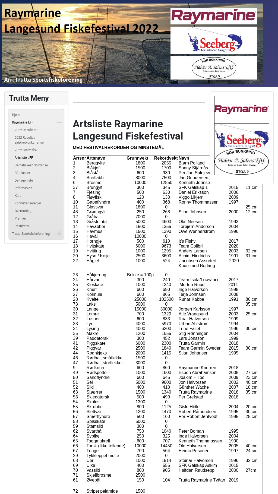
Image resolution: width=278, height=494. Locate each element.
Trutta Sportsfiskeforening (31, 234)
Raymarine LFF (22, 122)
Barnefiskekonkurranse (31, 165)
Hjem (16, 115)
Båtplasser (22, 173)
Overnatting (23, 211)
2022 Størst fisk (26, 150)
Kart (18, 196)
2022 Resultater (26, 130)
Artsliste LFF (24, 158)
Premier (20, 218)
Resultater (22, 226)
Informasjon (23, 188)
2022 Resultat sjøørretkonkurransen (30, 140)
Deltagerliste (24, 180)
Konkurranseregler (28, 203)
